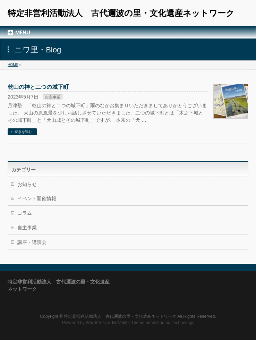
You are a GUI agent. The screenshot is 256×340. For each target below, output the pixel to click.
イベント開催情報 (36, 198)
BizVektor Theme (128, 322)
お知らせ (27, 184)
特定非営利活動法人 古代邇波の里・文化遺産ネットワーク (121, 13)
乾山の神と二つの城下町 (38, 87)
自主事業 (52, 97)
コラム (24, 213)
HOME (13, 65)
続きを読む (23, 132)
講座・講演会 (31, 242)
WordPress (96, 322)
